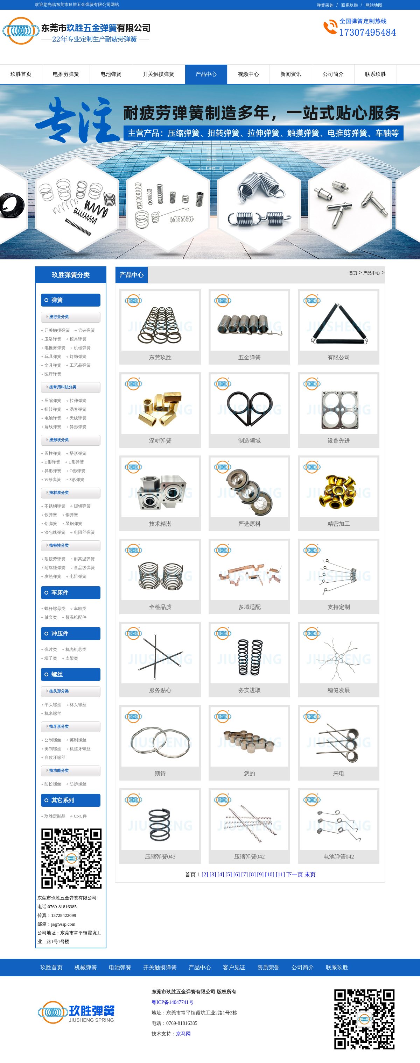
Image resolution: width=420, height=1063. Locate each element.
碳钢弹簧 (82, 506)
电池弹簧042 (338, 857)
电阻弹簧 (78, 576)
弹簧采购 (325, 5)
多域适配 (249, 607)
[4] (220, 874)
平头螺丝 (52, 704)
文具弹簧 (52, 365)
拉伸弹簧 (78, 400)
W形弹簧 (52, 479)
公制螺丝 (52, 740)
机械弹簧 (82, 347)
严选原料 (249, 524)
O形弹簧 (77, 470)
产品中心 (206, 74)
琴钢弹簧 (73, 523)
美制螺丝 (52, 748)
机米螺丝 (52, 713)
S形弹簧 (76, 479)
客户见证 (234, 967)
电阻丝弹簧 (84, 532)
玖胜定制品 (54, 816)
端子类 (50, 658)
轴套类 (50, 617)
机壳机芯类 (75, 649)
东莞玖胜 (160, 357)
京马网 (183, 1033)
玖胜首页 (20, 74)
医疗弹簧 (52, 374)
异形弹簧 (78, 426)
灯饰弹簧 (78, 356)
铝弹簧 (50, 523)
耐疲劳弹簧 (54, 558)
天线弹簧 (78, 418)
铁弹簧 (50, 514)
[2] (205, 874)
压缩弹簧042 (249, 857)
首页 (353, 273)
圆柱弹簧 (52, 453)
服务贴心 (160, 690)
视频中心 (248, 74)
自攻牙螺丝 (54, 757)
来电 (338, 773)
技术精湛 (160, 524)
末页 (310, 874)
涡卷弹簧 (78, 409)
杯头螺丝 (78, 704)
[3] (213, 874)
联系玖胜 (349, 5)
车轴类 (80, 608)
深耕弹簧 (160, 441)
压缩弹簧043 (160, 857)
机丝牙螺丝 (80, 748)
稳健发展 (339, 690)
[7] (244, 874)
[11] (280, 874)
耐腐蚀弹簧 (54, 567)
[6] (236, 874)
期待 (160, 773)
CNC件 (80, 816)
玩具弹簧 (52, 356)
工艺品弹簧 (80, 365)
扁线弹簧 (52, 426)
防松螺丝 (52, 784)
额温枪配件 (75, 617)
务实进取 (249, 690)
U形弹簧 (76, 462)
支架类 (71, 658)
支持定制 (339, 607)
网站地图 (373, 5)
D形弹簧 (52, 462)
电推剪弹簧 (66, 74)
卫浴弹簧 (52, 339)
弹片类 (50, 649)
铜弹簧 (71, 514)
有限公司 (339, 357)
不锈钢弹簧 (54, 506)
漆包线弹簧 (54, 532)
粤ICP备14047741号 (173, 1002)
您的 (249, 773)
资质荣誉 (268, 967)
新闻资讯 (290, 74)
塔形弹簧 (78, 453)
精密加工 (339, 524)
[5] (228, 874)
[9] (260, 874)
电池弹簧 (110, 74)
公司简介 (333, 74)
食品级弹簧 (84, 567)
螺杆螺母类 (54, 608)
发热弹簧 (52, 576)
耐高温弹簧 (84, 558)
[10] (269, 874)
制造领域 (249, 441)
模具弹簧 (78, 339)
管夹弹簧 (86, 330)
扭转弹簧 (52, 409)
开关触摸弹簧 (158, 74)
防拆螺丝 (78, 784)
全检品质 (160, 607)
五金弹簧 (249, 357)
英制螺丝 (78, 740)
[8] (252, 874)
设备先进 (339, 441)
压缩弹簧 (52, 400)
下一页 (294, 874)
